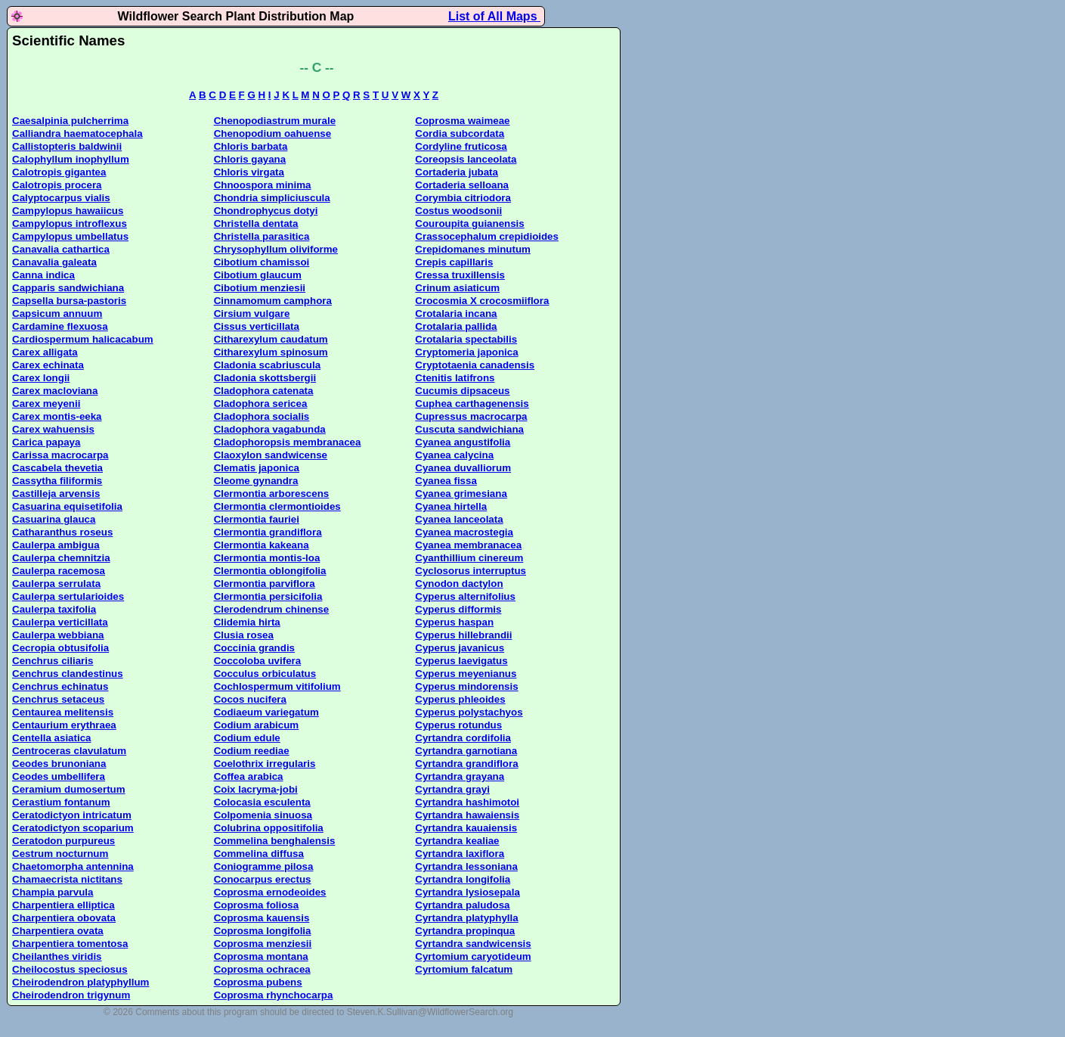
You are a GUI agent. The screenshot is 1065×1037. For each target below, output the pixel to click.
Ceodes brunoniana (59, 763)
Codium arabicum (256, 725)
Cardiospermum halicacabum (82, 339)
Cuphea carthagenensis (471, 403)
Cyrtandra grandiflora (466, 763)
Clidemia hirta (247, 622)
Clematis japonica (256, 467)
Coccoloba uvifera (258, 660)
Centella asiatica (51, 738)
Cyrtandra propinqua (465, 930)
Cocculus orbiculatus (265, 673)
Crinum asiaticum (457, 287)
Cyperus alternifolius (465, 596)
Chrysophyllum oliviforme (276, 249)
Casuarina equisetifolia (67, 506)
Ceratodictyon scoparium (73, 828)
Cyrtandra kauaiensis (466, 828)
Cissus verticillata (256, 326)
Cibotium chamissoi (262, 262)
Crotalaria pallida (456, 326)
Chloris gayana (250, 159)
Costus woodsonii (458, 210)
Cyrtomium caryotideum (473, 956)
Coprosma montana (261, 956)
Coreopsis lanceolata (465, 159)
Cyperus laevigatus (461, 660)
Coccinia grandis (254, 648)
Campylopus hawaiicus (67, 210)
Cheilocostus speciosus (70, 969)
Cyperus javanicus (459, 648)
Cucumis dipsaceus (462, 390)
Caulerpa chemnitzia (61, 558)
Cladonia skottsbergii (265, 377)
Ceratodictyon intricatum (72, 815)
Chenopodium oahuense (273, 133)
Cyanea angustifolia (462, 442)
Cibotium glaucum (258, 275)
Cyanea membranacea (468, 545)
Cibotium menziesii (259, 287)
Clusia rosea (244, 635)
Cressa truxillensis (460, 275)
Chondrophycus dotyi (266, 210)
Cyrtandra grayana (459, 776)
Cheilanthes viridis (57, 956)
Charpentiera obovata (64, 918)
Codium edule (247, 738)
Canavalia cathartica (61, 249)
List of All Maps (494, 16)
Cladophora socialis (262, 416)
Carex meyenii (46, 403)
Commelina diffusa (259, 853)
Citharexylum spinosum (271, 352)
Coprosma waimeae (462, 120)
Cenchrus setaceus (58, 699)
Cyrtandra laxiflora (459, 853)
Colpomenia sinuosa (263, 815)
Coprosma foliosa (256, 905)
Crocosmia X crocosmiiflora (482, 300)
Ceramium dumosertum (68, 789)
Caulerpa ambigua (56, 545)
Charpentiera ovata (58, 930)
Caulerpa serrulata (56, 583)
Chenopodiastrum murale (275, 120)
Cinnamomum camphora (273, 300)
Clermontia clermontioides (277, 506)
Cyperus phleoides (460, 699)
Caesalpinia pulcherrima (70, 120)
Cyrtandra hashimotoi (467, 802)
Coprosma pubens (258, 982)
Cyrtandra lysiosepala (467, 892)
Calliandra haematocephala (77, 133)
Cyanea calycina (454, 455)
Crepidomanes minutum (473, 249)
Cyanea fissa (446, 480)
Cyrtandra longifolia (462, 879)
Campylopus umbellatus (70, 236)
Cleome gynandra (256, 480)
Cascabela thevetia (57, 467)
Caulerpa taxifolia (54, 609)
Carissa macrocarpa (60, 455)
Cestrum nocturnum (60, 853)
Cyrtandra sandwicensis (473, 943)
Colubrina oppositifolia (269, 828)
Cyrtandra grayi (452, 789)
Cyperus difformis (458, 609)
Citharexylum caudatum (271, 339)
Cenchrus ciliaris (52, 660)
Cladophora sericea (261, 403)
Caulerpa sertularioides (68, 596)
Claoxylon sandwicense (270, 455)
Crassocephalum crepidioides (487, 236)
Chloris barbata (251, 146)
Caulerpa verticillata (60, 622)
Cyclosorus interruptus (470, 570)
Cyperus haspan (454, 622)
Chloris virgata (249, 172)
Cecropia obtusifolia (60, 648)
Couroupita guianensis (469, 223)
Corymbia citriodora (463, 197)
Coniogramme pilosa (264, 866)
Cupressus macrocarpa (471, 416)
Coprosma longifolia (262, 930)
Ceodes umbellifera (58, 776)
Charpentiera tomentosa (70, 943)
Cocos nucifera (250, 699)
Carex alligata (45, 352)
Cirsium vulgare (252, 313)
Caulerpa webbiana (58, 635)
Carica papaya (46, 442)
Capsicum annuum (57, 313)
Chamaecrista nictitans (67, 879)
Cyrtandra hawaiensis (467, 815)
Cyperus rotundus (458, 725)
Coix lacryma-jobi (256, 789)
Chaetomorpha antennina (73, 866)
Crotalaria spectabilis (466, 339)
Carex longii (41, 377)
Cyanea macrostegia (464, 532)
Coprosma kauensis (262, 918)
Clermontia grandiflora (268, 532)
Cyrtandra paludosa (462, 905)
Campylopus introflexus (69, 223)
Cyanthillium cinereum (469, 558)
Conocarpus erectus (262, 879)
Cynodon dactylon (459, 583)
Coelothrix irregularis (265, 763)
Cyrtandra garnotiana (466, 750)
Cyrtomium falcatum (463, 969)
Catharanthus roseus (62, 532)
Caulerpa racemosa (58, 570)
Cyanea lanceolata (459, 519)
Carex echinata (48, 365)
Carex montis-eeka (57, 416)
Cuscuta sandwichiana (469, 429)
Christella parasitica (262, 236)
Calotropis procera (57, 185)
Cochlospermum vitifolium (277, 686)
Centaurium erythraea (64, 725)
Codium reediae (251, 750)
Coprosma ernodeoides (270, 892)
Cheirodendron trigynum (71, 995)
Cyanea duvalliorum (463, 467)
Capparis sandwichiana (68, 287)
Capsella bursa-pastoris (69, 300)
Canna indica (43, 275)
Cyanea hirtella (451, 506)
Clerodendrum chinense (272, 609)
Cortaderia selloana (462, 185)
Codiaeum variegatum (266, 712)
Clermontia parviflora (264, 583)
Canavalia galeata (54, 262)
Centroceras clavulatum (69, 750)
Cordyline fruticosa (460, 146)
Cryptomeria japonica (466, 352)
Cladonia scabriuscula (267, 365)
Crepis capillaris (454, 262)
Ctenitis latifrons (454, 377)
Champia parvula (52, 892)
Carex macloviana (55, 390)
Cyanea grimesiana (461, 493)
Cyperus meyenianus (465, 673)
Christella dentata (256, 223)
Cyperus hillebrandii (463, 635)
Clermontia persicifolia (268, 596)
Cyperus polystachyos (468, 712)
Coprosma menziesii (263, 943)
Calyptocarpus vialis (61, 197)
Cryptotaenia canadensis (474, 365)
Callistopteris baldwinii (67, 146)
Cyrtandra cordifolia (463, 738)
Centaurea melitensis (62, 712)
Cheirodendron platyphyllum (80, 982)
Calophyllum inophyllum (70, 159)
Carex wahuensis (53, 429)
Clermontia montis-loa (267, 558)
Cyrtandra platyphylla (466, 918)
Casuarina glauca (53, 519)
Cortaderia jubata (456, 172)
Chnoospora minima (262, 185)
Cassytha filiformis (57, 480)
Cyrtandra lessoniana (466, 866)
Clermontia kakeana (261, 545)
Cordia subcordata (459, 133)
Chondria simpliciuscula (272, 197)
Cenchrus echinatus (60, 686)
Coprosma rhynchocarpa (273, 995)
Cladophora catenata (264, 390)
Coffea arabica (248, 776)
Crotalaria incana (456, 313)
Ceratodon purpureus (63, 840)
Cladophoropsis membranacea (287, 442)
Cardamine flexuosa (60, 326)
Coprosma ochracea (262, 969)
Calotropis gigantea (59, 172)
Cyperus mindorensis (466, 686)
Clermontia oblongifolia (270, 570)
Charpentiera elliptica (63, 905)
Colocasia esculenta (262, 802)
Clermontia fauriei (256, 519)
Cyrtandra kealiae (457, 840)
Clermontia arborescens (272, 493)
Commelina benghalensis (275, 840)
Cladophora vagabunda (270, 429)
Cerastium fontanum (61, 802)
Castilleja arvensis (56, 493)
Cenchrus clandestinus (67, 673)
